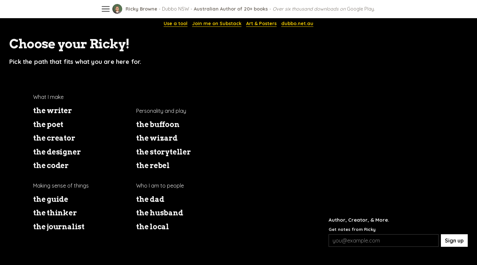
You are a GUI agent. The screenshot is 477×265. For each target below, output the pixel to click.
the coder (51, 165)
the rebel (153, 165)
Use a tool (175, 23)
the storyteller (163, 152)
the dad (150, 199)
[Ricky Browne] (243, 9)
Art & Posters (261, 23)
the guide (50, 199)
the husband (159, 212)
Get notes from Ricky (352, 229)
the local (152, 226)
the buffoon (158, 124)
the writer (52, 110)
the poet (48, 124)
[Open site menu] (105, 7)
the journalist (58, 226)
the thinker (55, 212)
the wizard (157, 138)
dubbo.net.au (297, 23)
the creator (54, 138)
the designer (56, 152)
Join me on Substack (216, 23)
